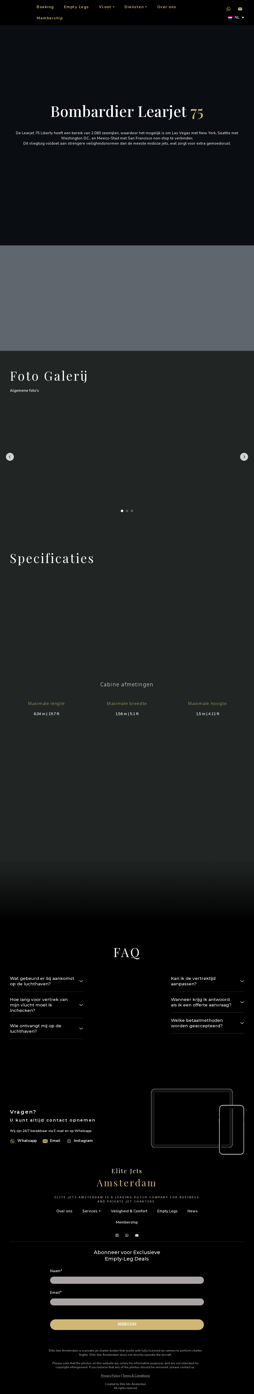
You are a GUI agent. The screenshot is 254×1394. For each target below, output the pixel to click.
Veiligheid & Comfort (129, 1211)
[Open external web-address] (12, 1141)
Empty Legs (76, 6)
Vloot (105, 6)
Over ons (166, 6)
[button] (228, 9)
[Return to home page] (15, 12)
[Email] (45, 1141)
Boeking (45, 6)
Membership (50, 18)
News (193, 1211)
